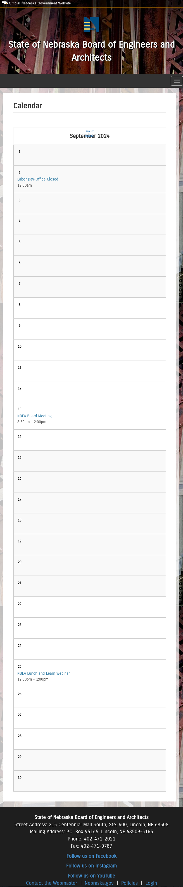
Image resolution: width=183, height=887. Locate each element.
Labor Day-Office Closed (37, 179)
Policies (129, 883)
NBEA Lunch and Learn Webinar (43, 673)
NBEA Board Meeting (34, 416)
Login (151, 883)
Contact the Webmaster (52, 883)
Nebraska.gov (99, 883)
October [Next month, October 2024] (89, 136)
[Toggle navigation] (177, 81)
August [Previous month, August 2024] (89, 131)
